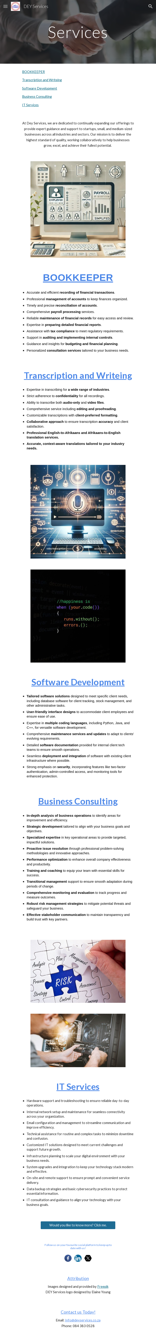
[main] (78, 32)
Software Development (39, 88)
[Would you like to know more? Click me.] (78, 1225)
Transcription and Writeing (42, 80)
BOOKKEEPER (33, 72)
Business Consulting (37, 96)
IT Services (30, 105)
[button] (5, 6)
